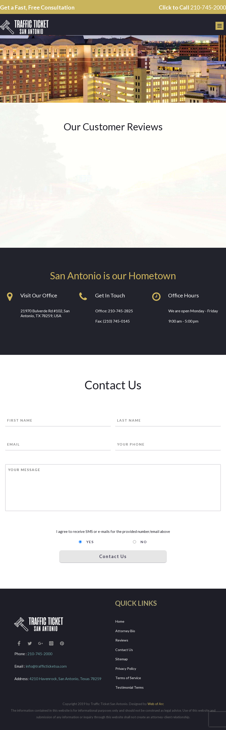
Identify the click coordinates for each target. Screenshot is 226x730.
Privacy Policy (125, 668)
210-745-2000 (208, 7)
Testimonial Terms (129, 687)
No (143, 542)
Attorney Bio (125, 631)
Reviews (121, 640)
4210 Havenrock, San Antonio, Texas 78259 (64, 678)
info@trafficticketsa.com (46, 666)
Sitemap (121, 659)
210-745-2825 (120, 310)
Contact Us (124, 650)
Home (119, 621)
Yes (90, 542)
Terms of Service (128, 678)
